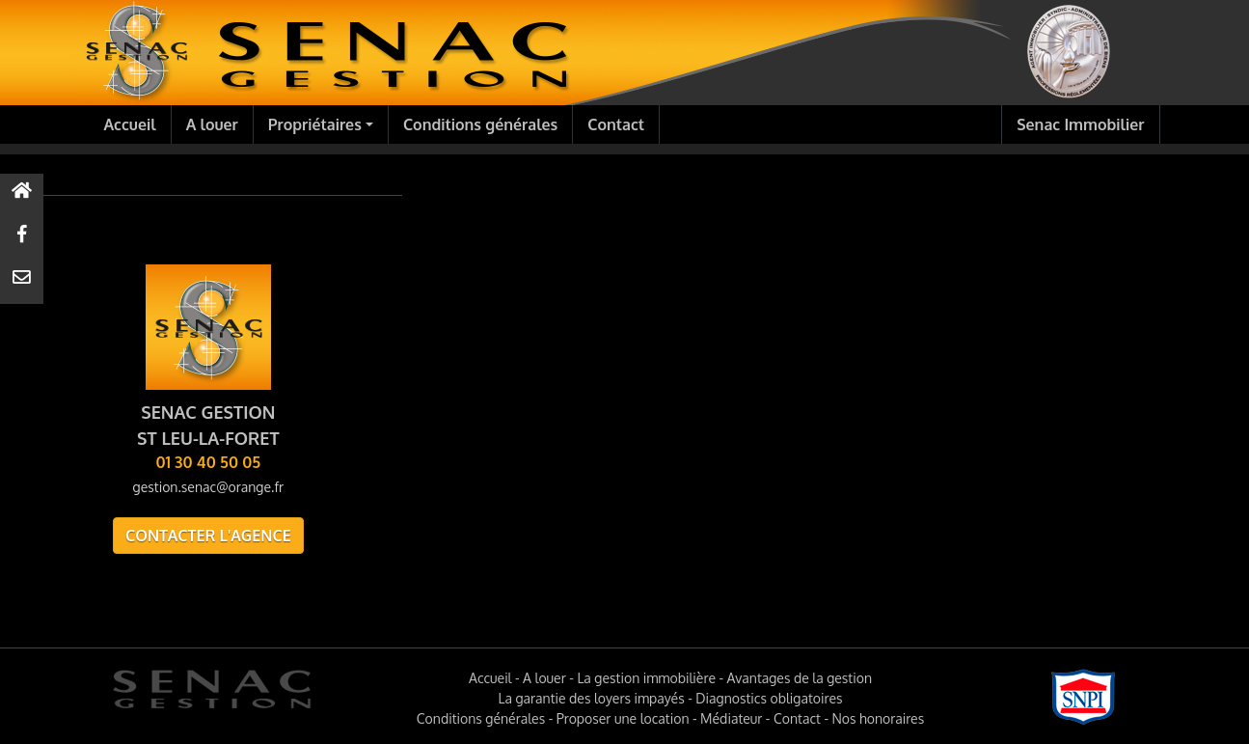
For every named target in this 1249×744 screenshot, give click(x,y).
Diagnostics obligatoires (768, 698)
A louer (212, 124)
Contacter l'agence (208, 535)
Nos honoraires (877, 718)
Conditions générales (480, 124)
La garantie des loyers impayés (592, 698)
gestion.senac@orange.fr (208, 487)
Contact (615, 124)
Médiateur (731, 718)
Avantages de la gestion (799, 678)
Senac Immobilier (1080, 124)
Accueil (130, 124)
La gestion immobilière (646, 678)
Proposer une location (623, 718)
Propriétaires (315, 124)
